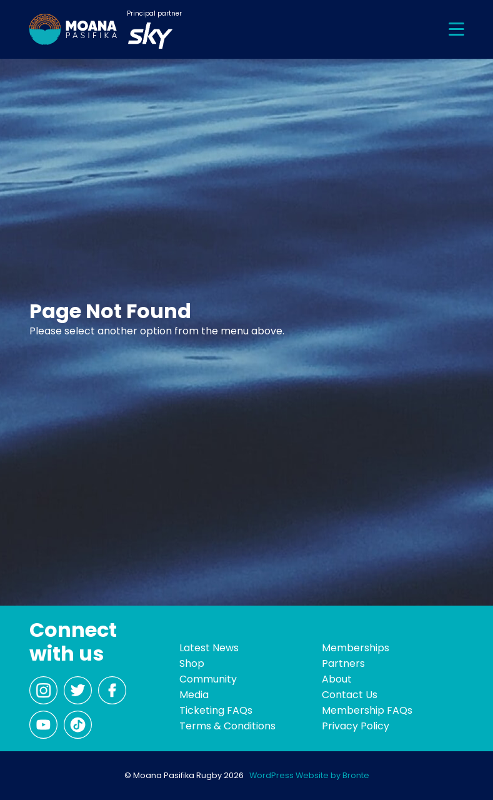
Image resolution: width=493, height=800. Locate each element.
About (337, 679)
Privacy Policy (355, 726)
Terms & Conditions (227, 726)
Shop (191, 663)
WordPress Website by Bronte (309, 775)
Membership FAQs (367, 710)
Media (194, 695)
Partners (343, 663)
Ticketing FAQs (215, 710)
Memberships (355, 648)
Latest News (209, 648)
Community (208, 679)
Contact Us (349, 695)
